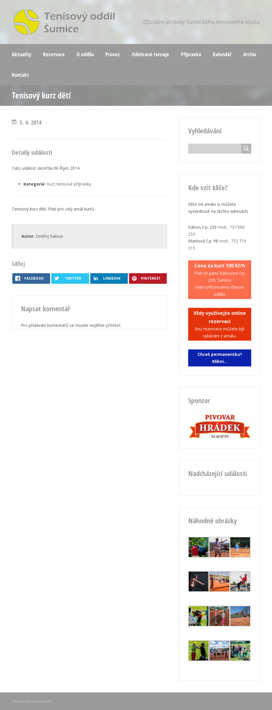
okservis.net (41, 701)
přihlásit (113, 325)
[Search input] (216, 149)
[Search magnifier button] (246, 149)
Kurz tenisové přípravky (69, 184)
